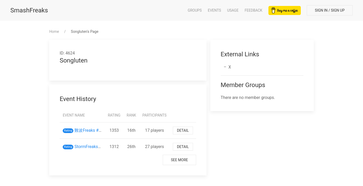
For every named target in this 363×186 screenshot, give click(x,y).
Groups (195, 10)
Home (54, 31)
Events (214, 10)
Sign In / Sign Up (330, 10)
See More (179, 160)
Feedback (253, 10)
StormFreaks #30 (90, 146)
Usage (233, 10)
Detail (183, 130)
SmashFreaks (29, 10)
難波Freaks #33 (88, 130)
